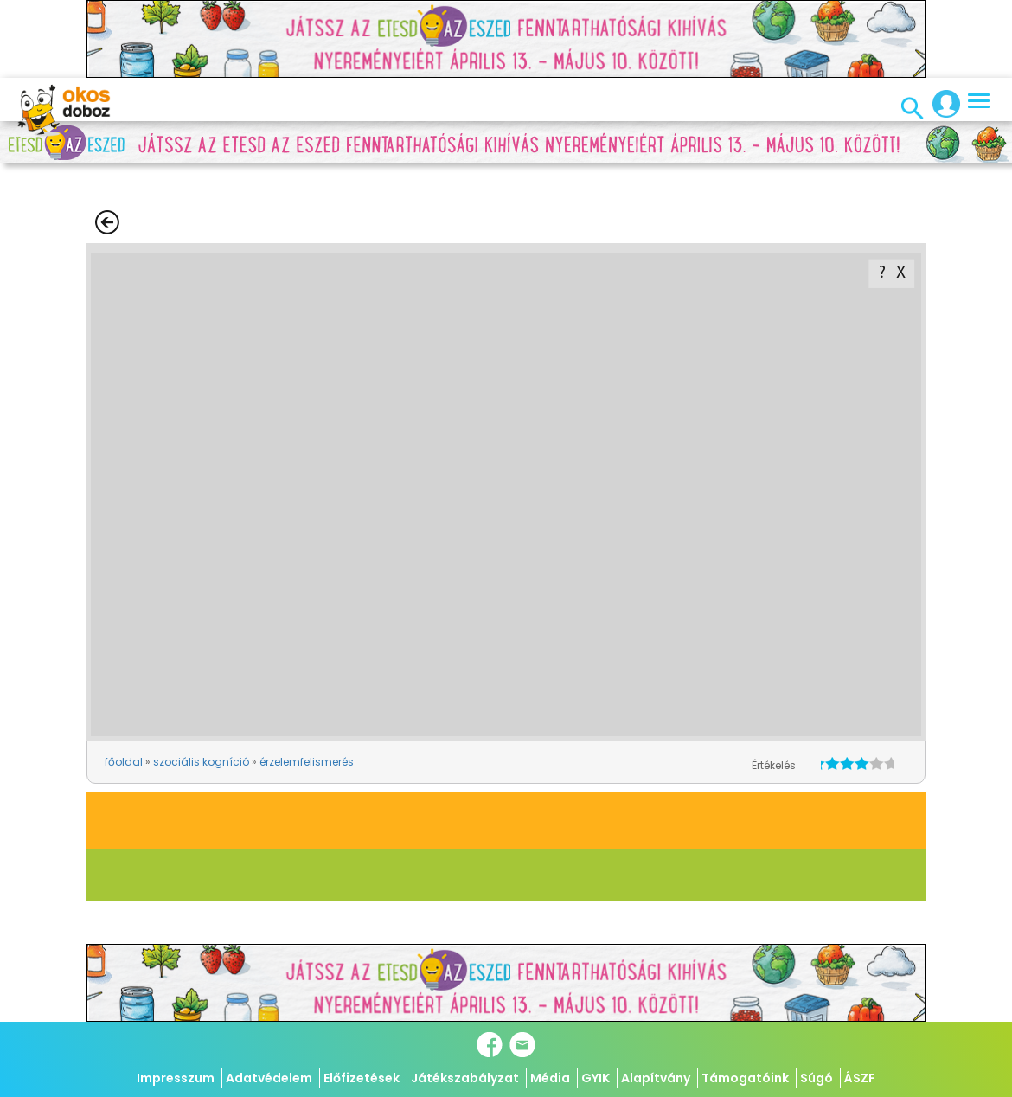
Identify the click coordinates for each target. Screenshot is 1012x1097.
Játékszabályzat (465, 1078)
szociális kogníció (201, 761)
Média (550, 1078)
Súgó (816, 1078)
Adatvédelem (269, 1078)
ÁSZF (859, 1078)
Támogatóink (745, 1078)
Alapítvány (655, 1078)
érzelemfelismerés (306, 761)
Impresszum (176, 1078)
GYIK (595, 1078)
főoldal (124, 761)
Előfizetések (361, 1078)
